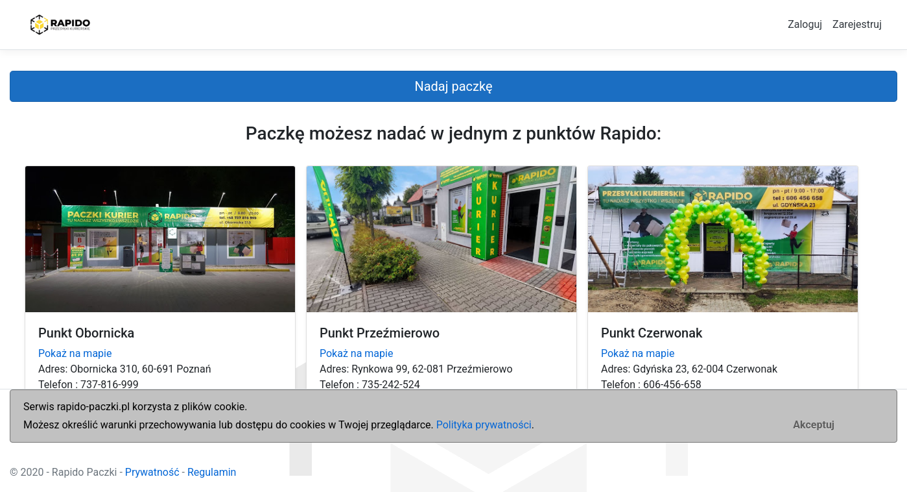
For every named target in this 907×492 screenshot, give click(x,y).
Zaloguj (805, 24)
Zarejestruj (857, 24)
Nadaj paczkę (453, 86)
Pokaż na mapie (75, 353)
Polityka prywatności (484, 425)
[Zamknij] (813, 425)
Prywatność (152, 472)
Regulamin (212, 472)
